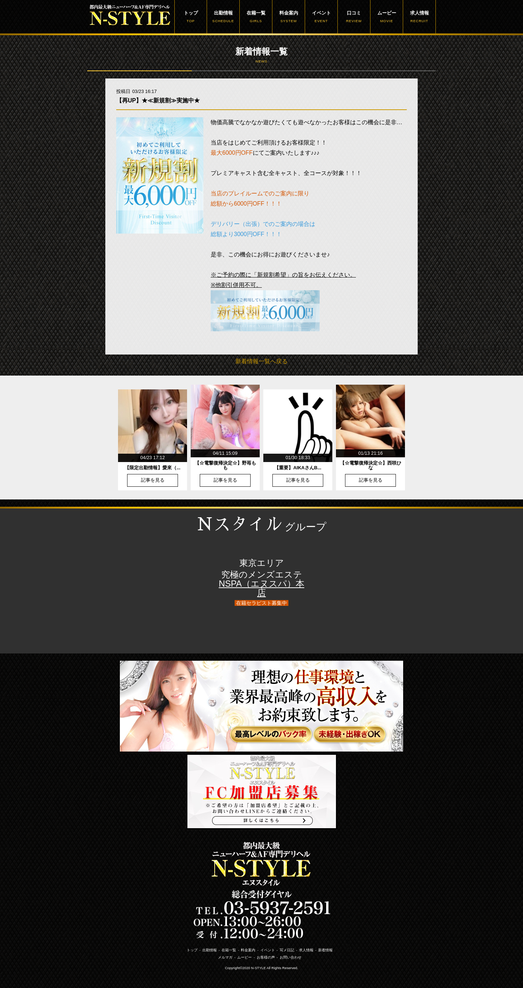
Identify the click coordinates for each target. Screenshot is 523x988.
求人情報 (419, 17)
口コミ (354, 17)
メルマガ (225, 957)
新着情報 (325, 950)
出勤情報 (223, 17)
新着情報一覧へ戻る (261, 361)
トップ (191, 17)
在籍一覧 (256, 17)
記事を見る (153, 480)
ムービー (386, 17)
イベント (321, 17)
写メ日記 (287, 950)
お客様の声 (266, 957)
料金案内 (288, 17)
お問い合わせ (290, 957)
